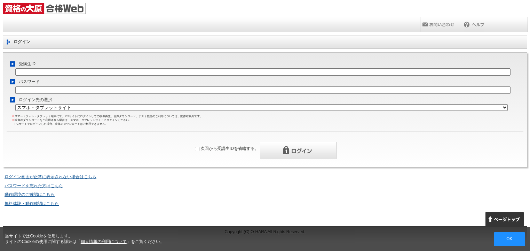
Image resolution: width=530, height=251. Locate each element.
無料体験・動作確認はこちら (32, 203)
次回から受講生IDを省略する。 (229, 148)
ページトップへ (504, 219)
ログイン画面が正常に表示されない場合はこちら (50, 176)
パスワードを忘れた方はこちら (34, 185)
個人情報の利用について (104, 241)
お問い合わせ (438, 24)
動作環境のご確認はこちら (30, 194)
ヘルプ (474, 24)
